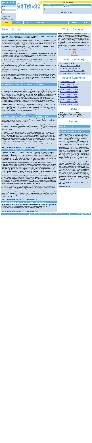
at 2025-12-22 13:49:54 (69, 92)
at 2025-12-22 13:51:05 (69, 89)
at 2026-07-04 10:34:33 (67, 82)
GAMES (18, 22)
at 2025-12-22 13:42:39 (69, 97)
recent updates (57, 214)
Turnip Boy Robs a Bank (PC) (10, 150)
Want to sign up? (8, 19)
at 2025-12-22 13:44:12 (69, 94)
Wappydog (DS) (63, 126)
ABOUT (74, 22)
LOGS (29, 22)
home (3, 214)
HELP (85, 22)
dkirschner (26, 116)
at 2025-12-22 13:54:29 (69, 87)
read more (83, 49)
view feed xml (74, 55)
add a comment (46, 82)
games (31, 214)
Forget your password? (5, 17)
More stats (61, 117)
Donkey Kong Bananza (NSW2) (10, 84)
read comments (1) (32, 82)
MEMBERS (40, 22)
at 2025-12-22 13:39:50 (69, 104)
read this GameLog (65, 186)
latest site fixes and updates (70, 49)
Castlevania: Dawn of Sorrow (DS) (11, 202)
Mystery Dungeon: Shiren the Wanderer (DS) (74, 73)
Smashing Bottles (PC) (8, 33)
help (50, 214)
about (46, 214)
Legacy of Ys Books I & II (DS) (70, 68)
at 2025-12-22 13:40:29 (69, 102)
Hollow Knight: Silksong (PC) (10, 116)
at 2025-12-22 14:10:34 (69, 84)
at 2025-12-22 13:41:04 (69, 99)
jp (19, 33)
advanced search (68, 12)
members (41, 214)
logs (35, 214)
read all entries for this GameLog (13, 82)
